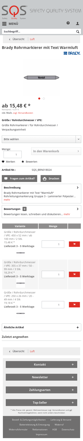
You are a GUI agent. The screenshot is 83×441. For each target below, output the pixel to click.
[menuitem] (10, 23)
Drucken (51, 179)
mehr (7, 199)
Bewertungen (12, 209)
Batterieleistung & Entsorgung (34, 424)
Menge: (6, 149)
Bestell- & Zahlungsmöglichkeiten (29, 419)
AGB (54, 429)
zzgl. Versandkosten (23, 112)
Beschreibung (12, 187)
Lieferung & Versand (61, 419)
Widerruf (59, 424)
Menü (10, 23)
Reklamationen (39, 429)
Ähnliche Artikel (14, 327)
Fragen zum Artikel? (19, 179)
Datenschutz (68, 429)
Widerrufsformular (18, 429)
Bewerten (29, 161)
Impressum (41, 434)
